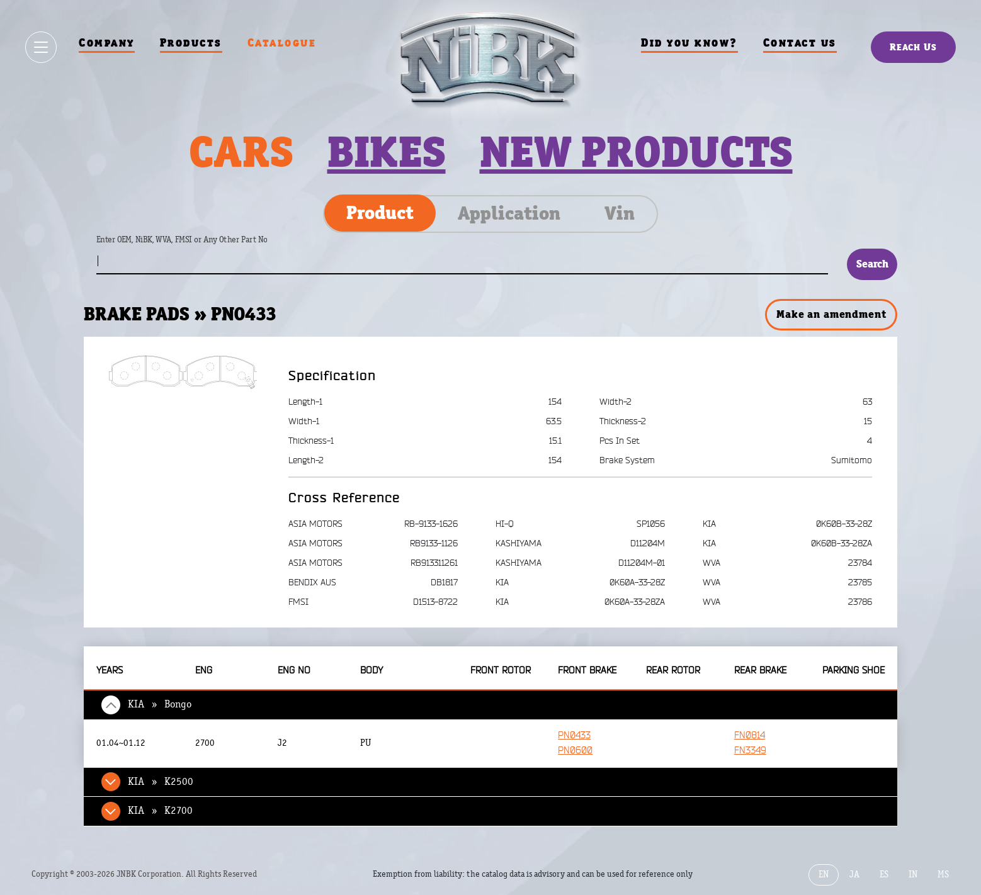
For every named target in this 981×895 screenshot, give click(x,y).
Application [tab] (509, 213)
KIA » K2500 (160, 781)
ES (884, 874)
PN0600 (575, 751)
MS (943, 874)
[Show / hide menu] (41, 47)
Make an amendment (831, 314)
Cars (241, 151)
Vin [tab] (619, 213)
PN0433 (574, 735)
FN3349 (750, 751)
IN (913, 874)
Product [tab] (380, 213)
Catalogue (282, 42)
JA (854, 874)
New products (636, 151)
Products (191, 42)
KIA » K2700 (160, 810)
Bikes (386, 151)
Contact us (800, 42)
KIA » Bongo (159, 704)
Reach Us (913, 46)
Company (107, 42)
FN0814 (749, 735)
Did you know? (689, 42)
